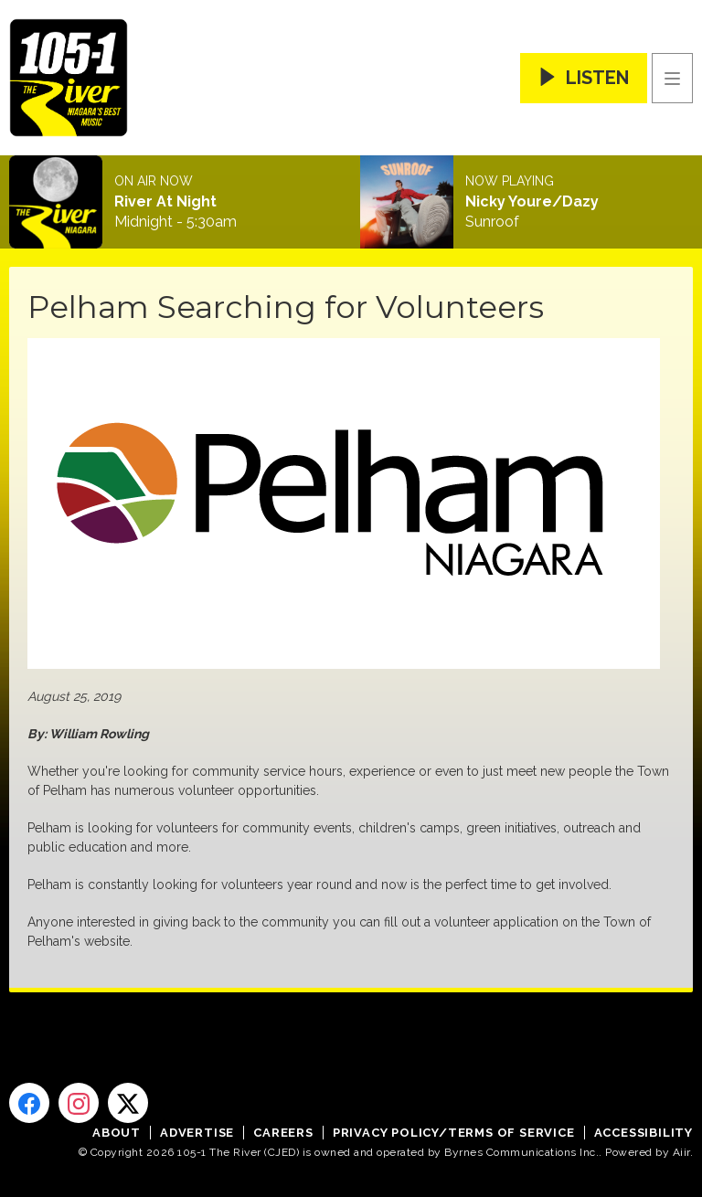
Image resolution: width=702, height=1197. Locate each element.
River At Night (165, 202)
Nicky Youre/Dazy (532, 202)
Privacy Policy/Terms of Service (454, 1132)
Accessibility (643, 1132)
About (116, 1132)
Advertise (197, 1132)
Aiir (681, 1152)
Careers (283, 1132)
